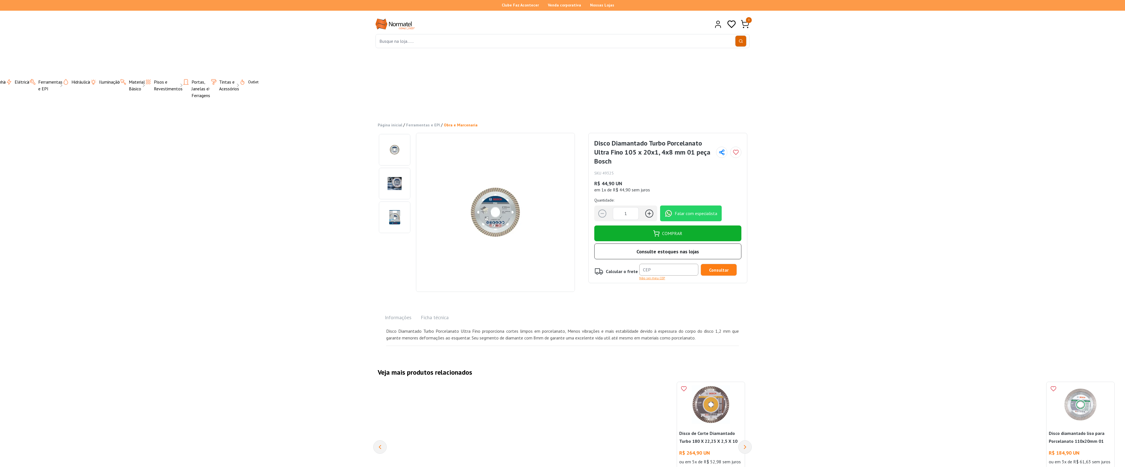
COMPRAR (667, 233)
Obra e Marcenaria (461, 125)
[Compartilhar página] (721, 152)
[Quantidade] (626, 213)
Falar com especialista (691, 213)
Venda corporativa (564, 5)
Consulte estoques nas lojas (667, 251)
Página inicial (390, 125)
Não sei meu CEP (652, 278)
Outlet (245, 82)
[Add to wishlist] (735, 152)
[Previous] (380, 447)
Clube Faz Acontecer (520, 5)
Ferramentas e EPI (423, 125)
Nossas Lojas (602, 5)
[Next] (745, 447)
